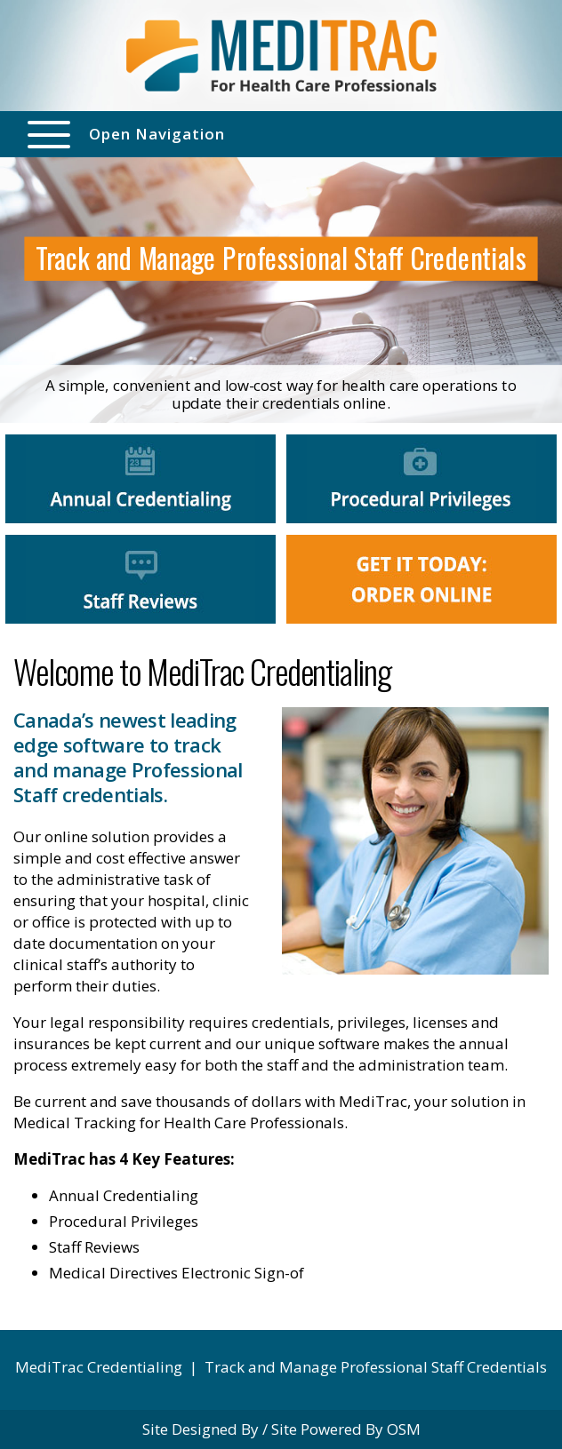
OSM (404, 1429)
